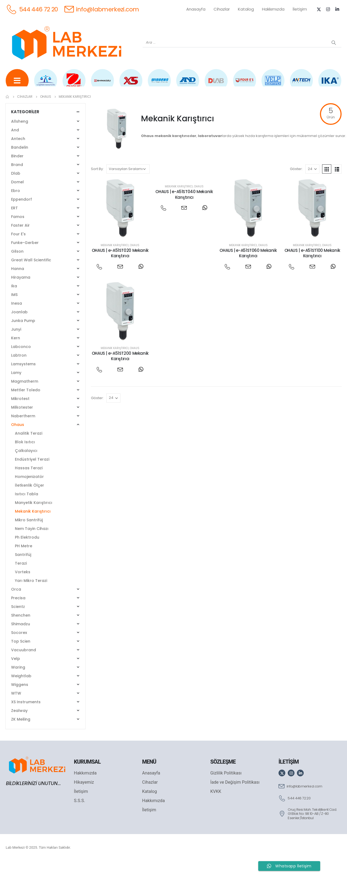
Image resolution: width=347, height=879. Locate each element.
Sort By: (97, 186)
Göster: (296, 186)
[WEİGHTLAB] (45, 84)
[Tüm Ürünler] (17, 84)
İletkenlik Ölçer (29, 503)
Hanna (17, 286)
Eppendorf (21, 217)
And (15, 147)
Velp (15, 676)
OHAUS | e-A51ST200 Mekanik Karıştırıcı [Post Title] (120, 373)
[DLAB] (216, 84)
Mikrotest (20, 416)
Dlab (15, 191)
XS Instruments (26, 719)
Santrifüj (23, 572)
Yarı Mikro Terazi (31, 598)
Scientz (18, 624)
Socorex (19, 650)
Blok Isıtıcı (25, 459)
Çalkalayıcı (26, 468)
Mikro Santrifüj (29, 537)
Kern (15, 355)
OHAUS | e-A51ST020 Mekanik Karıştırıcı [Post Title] (120, 270)
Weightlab (21, 693)
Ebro (15, 208)
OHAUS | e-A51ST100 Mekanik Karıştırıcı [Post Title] (312, 270)
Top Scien (20, 659)
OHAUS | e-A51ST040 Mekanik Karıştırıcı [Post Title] (184, 211)
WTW (16, 711)
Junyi (16, 347)
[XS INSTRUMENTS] (130, 84)
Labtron (19, 373)
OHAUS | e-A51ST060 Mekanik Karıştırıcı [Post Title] (248, 270)
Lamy (16, 390)
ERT (14, 225)
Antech (18, 156)
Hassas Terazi (28, 485)
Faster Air (20, 243)
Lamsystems (23, 381)
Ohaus (134, 263)
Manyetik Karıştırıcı (33, 520)
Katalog (246, 9)
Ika (14, 303)
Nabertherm (23, 433)
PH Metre (23, 563)
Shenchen (20, 633)
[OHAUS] (74, 84)
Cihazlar (222, 9)
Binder (17, 173)
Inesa (16, 321)
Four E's (18, 251)
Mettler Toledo (25, 407)
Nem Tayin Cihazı (31, 546)
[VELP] (272, 84)
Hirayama (20, 295)
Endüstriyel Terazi (32, 477)
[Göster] (312, 186)
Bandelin (19, 165)
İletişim (300, 9)
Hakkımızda (273, 9)
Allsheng (19, 139)
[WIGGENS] (159, 84)
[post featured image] (120, 226)
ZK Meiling (20, 737)
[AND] (187, 84)
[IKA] (329, 84)
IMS (14, 312)
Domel (17, 199)
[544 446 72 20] (32, 9)
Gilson (17, 269)
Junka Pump (23, 338)
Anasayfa (195, 9)
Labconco (21, 364)
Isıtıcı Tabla (26, 511)
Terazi (21, 581)
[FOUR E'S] (244, 84)
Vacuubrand (23, 667)
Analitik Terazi (28, 451)
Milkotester (22, 425)
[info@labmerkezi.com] (101, 9)
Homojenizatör (29, 494)
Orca (16, 607)
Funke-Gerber (25, 260)
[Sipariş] (128, 186)
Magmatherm (24, 399)
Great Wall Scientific (31, 277)
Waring (18, 685)
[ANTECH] (301, 84)
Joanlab (19, 329)
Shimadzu (20, 641)
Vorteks (22, 589)
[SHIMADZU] (102, 84)
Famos (17, 234)
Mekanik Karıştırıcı (115, 263)
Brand (17, 182)
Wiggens (19, 702)
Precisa (18, 615)
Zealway (19, 728)
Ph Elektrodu (27, 555)
